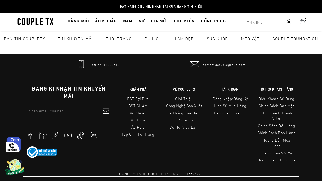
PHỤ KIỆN (184, 20)
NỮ (142, 20)
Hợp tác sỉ (184, 119)
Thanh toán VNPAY (276, 152)
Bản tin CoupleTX (24, 38)
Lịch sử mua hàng (230, 105)
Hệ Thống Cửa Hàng (184, 112)
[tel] (98, 64)
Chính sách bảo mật (276, 105)
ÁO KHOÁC (106, 20)
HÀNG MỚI (78, 20)
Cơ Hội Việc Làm (184, 127)
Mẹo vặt (250, 38)
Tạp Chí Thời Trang (138, 134)
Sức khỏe (217, 38)
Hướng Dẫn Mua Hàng (276, 143)
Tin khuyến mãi (75, 38)
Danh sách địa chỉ (230, 112)
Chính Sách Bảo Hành (276, 132)
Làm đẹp (184, 38)
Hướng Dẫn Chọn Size (276, 159)
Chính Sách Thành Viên (276, 115)
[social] (30, 135)
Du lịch (153, 38)
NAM (128, 20)
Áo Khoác (138, 112)
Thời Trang (119, 38)
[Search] (3, 3)
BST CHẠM (138, 105)
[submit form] (106, 111)
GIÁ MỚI (159, 20)
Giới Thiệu (184, 98)
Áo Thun (138, 119)
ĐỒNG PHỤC (213, 20)
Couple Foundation (295, 38)
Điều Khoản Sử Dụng (276, 98)
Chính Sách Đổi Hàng (276, 125)
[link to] (42, 152)
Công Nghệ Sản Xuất (184, 105)
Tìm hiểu (194, 6)
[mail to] (218, 64)
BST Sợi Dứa (138, 98)
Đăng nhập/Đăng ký (230, 98)
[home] (35, 21)
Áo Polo (138, 127)
